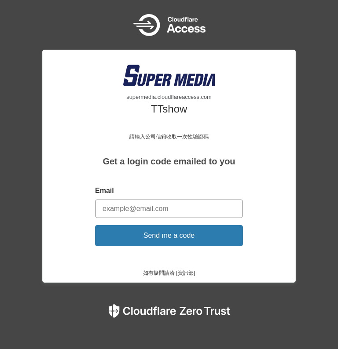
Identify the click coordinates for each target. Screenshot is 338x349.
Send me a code (169, 235)
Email (104, 190)
